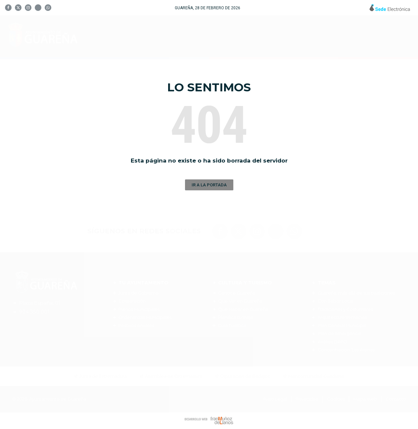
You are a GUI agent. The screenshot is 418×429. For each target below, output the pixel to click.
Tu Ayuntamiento (180, 36)
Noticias (357, 36)
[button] (209, 184)
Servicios (315, 36)
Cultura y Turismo (255, 36)
